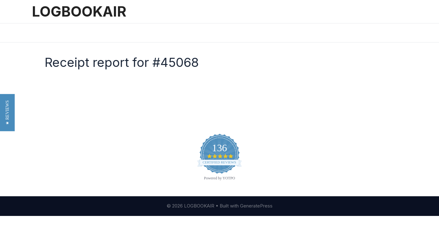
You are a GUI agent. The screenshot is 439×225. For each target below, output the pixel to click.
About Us (43, 137)
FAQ (37, 166)
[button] (7, 116)
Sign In (211, 33)
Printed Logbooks (172, 33)
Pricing (102, 33)
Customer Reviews (55, 156)
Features (73, 33)
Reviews (131, 33)
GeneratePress (256, 206)
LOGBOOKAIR (79, 11)
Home (44, 33)
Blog (37, 147)
